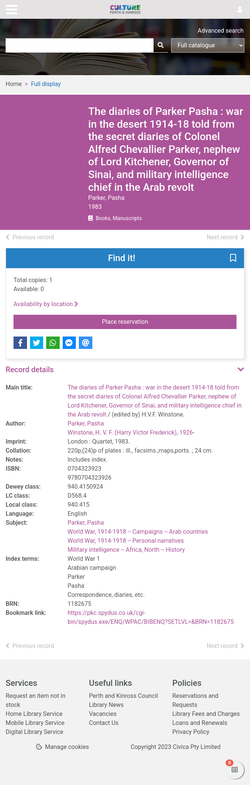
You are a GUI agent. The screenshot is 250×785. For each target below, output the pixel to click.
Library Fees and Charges (206, 713)
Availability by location (46, 304)
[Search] (160, 45)
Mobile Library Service (35, 722)
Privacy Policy (190, 731)
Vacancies (102, 713)
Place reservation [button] (169, 321)
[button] (233, 259)
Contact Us (104, 722)
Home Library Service (34, 713)
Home (14, 84)
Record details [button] (30, 369)
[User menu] (240, 10)
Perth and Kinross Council (123, 695)
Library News (106, 704)
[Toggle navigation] (11, 8)
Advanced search (221, 30)
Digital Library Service (34, 731)
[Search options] (207, 45)
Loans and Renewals (199, 722)
